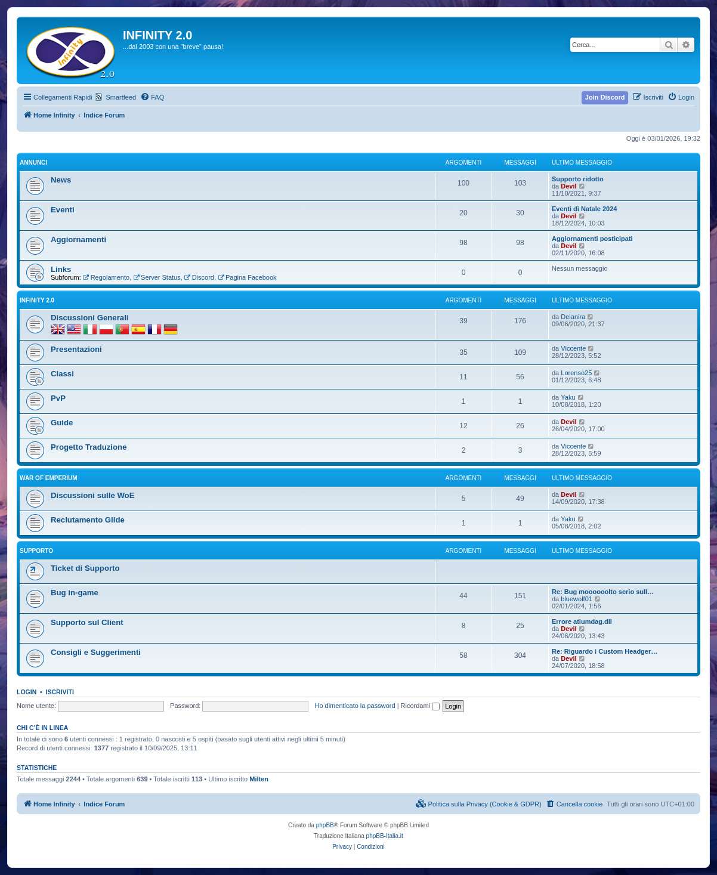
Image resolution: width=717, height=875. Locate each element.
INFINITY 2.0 (37, 300)
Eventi (63, 209)
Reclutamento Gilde (88, 519)
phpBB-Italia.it (384, 836)
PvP (58, 398)
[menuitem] (152, 97)
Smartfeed (121, 97)
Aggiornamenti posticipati (592, 238)
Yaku (568, 397)
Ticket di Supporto (85, 568)
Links (61, 269)
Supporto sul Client (87, 622)
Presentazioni (76, 349)
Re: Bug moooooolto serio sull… (603, 591)
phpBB (325, 825)
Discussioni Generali (89, 317)
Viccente (573, 348)
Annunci (33, 162)
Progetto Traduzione (88, 447)
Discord (199, 277)
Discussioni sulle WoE (92, 495)
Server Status (156, 277)
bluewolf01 (576, 598)
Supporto (36, 551)
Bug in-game (74, 592)
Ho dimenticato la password (354, 705)
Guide (62, 422)
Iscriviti (60, 691)
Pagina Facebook (247, 277)
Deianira (573, 316)
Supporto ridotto (578, 179)
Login (26, 691)
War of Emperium (49, 478)
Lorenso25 (576, 372)
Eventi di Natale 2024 (584, 208)
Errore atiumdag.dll (582, 621)
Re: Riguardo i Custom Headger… (604, 651)
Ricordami (420, 705)
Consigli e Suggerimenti (96, 652)
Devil (568, 186)
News (61, 179)
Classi (62, 373)
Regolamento (106, 277)
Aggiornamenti (78, 239)
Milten (258, 779)
